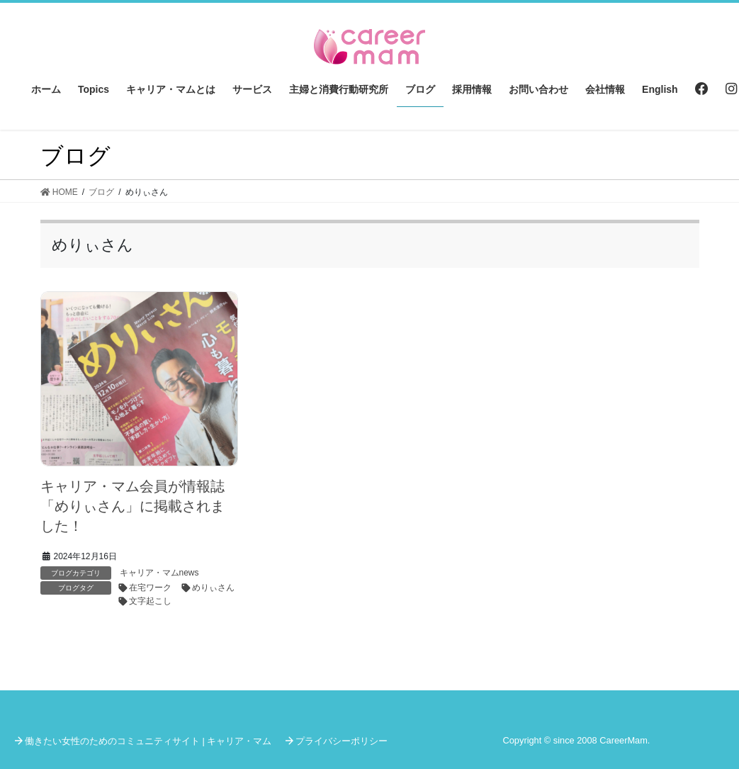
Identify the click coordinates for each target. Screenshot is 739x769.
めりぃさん (213, 588)
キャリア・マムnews (159, 573)
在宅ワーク (150, 588)
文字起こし (150, 601)
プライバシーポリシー (341, 741)
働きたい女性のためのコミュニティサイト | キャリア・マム (148, 741)
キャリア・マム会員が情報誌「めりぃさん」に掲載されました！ (132, 506)
